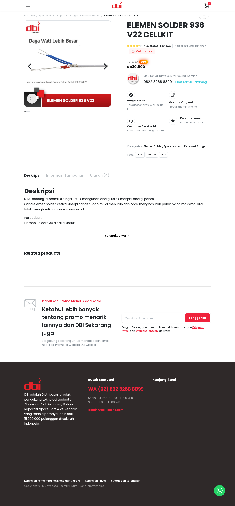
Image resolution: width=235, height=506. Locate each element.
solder (152, 154)
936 (140, 154)
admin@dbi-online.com (105, 410)
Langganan (197, 318)
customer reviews (157, 46)
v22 (163, 154)
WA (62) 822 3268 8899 (115, 389)
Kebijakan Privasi (96, 481)
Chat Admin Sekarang (191, 82)
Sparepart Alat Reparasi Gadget (58, 15)
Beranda (29, 15)
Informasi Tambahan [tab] (65, 175)
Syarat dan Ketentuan (125, 481)
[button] (32, 99)
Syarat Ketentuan (147, 331)
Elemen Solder (91, 15)
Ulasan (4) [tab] (100, 175)
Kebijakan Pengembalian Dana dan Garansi (52, 481)
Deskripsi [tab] (32, 175)
